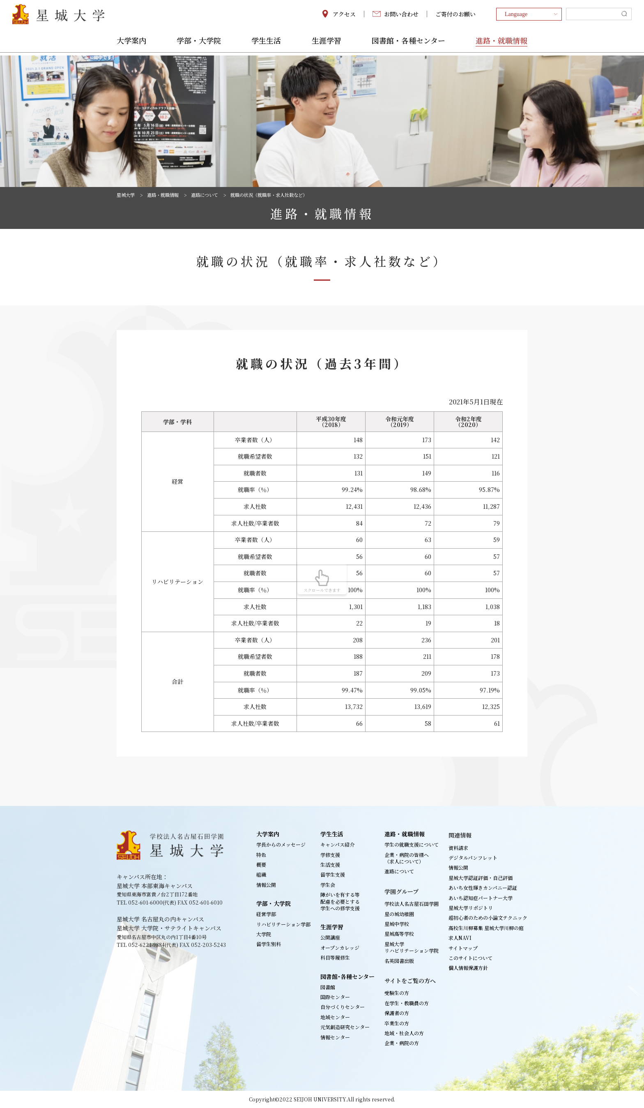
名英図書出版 (399, 960)
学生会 (327, 884)
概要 (261, 864)
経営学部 (266, 913)
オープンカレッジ (339, 947)
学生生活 (266, 43)
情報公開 (266, 884)
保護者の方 (396, 1012)
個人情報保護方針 (468, 967)
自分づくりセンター (342, 1006)
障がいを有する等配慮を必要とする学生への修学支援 (340, 901)
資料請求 (458, 847)
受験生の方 (396, 992)
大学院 (263, 933)
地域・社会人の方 (404, 1033)
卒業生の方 (396, 1023)
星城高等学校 (399, 933)
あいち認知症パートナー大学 (480, 897)
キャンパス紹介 (337, 844)
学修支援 (330, 854)
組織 (261, 874)
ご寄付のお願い (455, 16)
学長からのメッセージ (281, 844)
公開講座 (330, 937)
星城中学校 (396, 923)
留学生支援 (332, 874)
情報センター (335, 1037)
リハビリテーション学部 (283, 924)
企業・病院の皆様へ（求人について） (406, 858)
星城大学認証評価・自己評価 (480, 877)
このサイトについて (470, 957)
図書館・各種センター (408, 43)
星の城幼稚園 (399, 913)
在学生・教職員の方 (406, 1003)
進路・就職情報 (501, 43)
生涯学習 (326, 43)
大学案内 (131, 43)
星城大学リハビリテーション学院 (411, 947)
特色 (261, 854)
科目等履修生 (335, 957)
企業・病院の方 (401, 1042)
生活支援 (330, 864)
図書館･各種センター (347, 976)
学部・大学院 (199, 43)
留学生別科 (268, 943)
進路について (210, 194)
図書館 (327, 986)
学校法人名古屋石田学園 (411, 903)
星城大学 (126, 194)
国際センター (335, 996)
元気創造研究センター (345, 1026)
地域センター (335, 1016)
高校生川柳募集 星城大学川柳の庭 (486, 927)
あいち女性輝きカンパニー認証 (482, 887)
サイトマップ (463, 947)
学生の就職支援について (411, 844)
